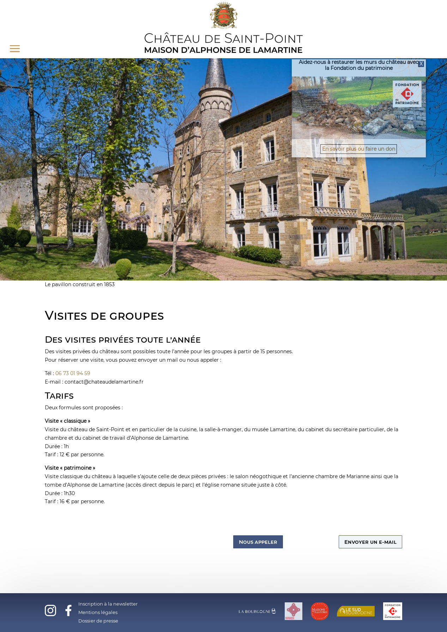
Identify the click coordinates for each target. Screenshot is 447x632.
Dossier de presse (98, 621)
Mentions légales (97, 612)
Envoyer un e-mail (370, 541)
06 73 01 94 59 (72, 373)
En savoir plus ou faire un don (358, 149)
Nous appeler (258, 541)
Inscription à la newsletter (108, 604)
